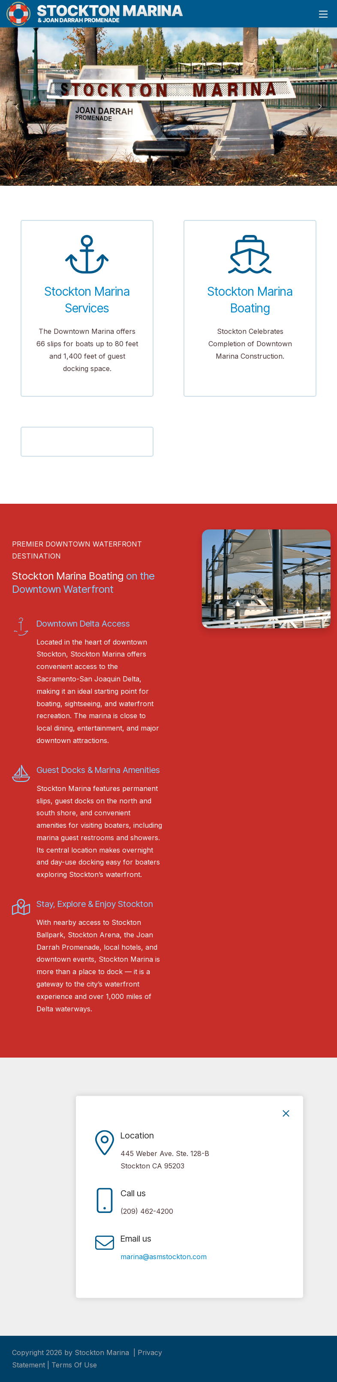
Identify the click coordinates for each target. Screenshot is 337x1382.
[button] (17, 106)
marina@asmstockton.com (163, 1256)
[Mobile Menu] (323, 13)
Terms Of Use (74, 1365)
